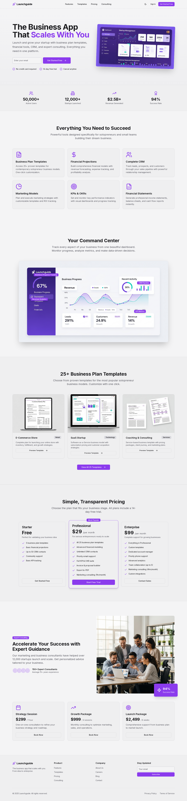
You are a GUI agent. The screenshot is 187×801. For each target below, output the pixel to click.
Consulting (106, 4)
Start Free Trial (93, 582)
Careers (99, 772)
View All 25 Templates (93, 467)
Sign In (153, 4)
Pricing (94, 4)
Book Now (38, 735)
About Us (99, 768)
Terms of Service (167, 793)
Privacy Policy (151, 793)
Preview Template (38, 450)
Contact (99, 780)
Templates (82, 4)
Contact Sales (144, 581)
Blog (97, 776)
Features (69, 4)
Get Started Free (166, 4)
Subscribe (156, 774)
